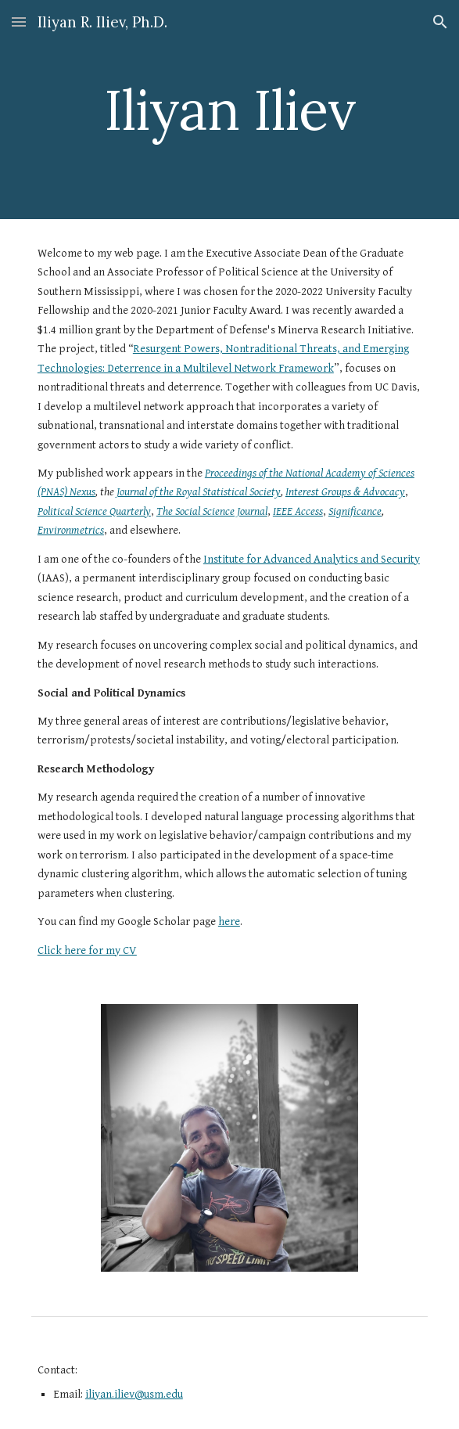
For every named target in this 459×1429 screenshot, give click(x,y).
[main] (229, 110)
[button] (19, 21)
